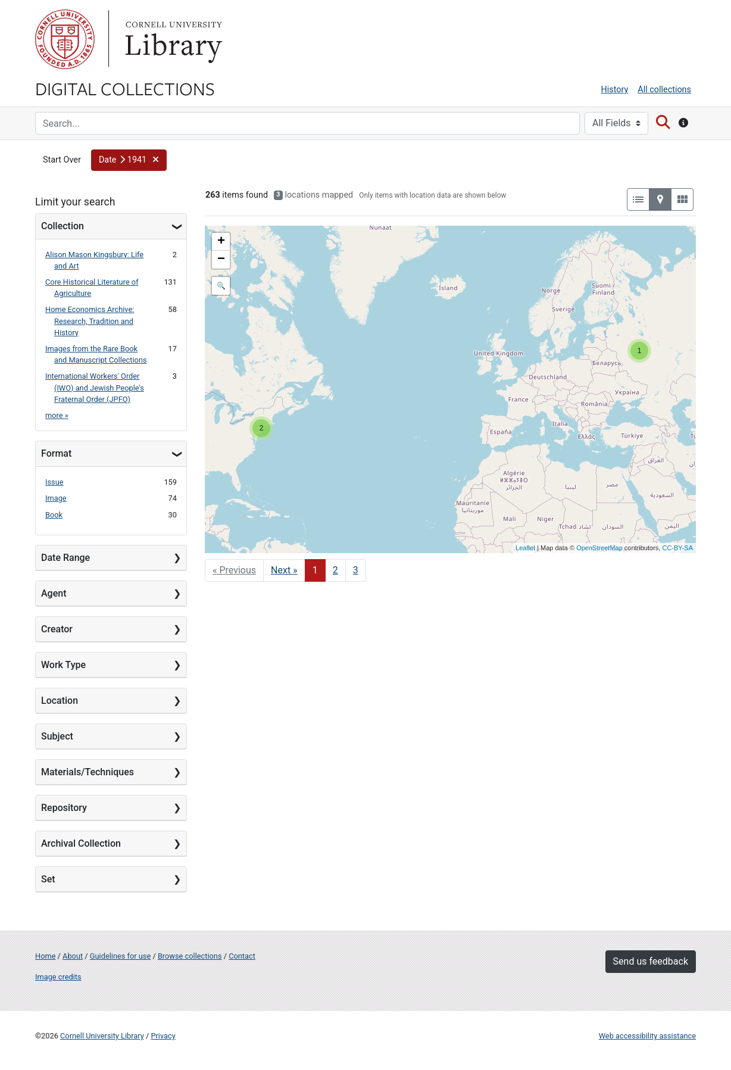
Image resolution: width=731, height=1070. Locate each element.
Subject (57, 736)
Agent (53, 593)
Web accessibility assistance (647, 1035)
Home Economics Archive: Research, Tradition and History (89, 320)
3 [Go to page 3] (355, 570)
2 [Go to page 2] (335, 570)
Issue (54, 482)
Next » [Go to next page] (284, 570)
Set (48, 879)
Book (54, 514)
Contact (242, 956)
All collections (664, 90)
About (73, 956)
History (615, 90)
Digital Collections (125, 88)
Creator (57, 629)
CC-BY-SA (677, 547)
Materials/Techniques (87, 772)
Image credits (58, 976)
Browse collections (190, 956)
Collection (62, 226)
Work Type (63, 664)
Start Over (62, 160)
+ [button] (221, 242)
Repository (64, 807)
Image (56, 498)
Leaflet (525, 547)
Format (56, 453)
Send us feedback (650, 961)
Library (172, 39)
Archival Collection (81, 843)
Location (59, 700)
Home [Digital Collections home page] (45, 956)
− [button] (221, 260)
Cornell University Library (102, 1035)
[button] (129, 160)
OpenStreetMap (599, 547)
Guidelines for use (120, 956)
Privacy (163, 1035)
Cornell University (65, 39)
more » (56, 415)
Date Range (65, 557)
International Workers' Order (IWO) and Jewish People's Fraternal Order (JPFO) (94, 387)
